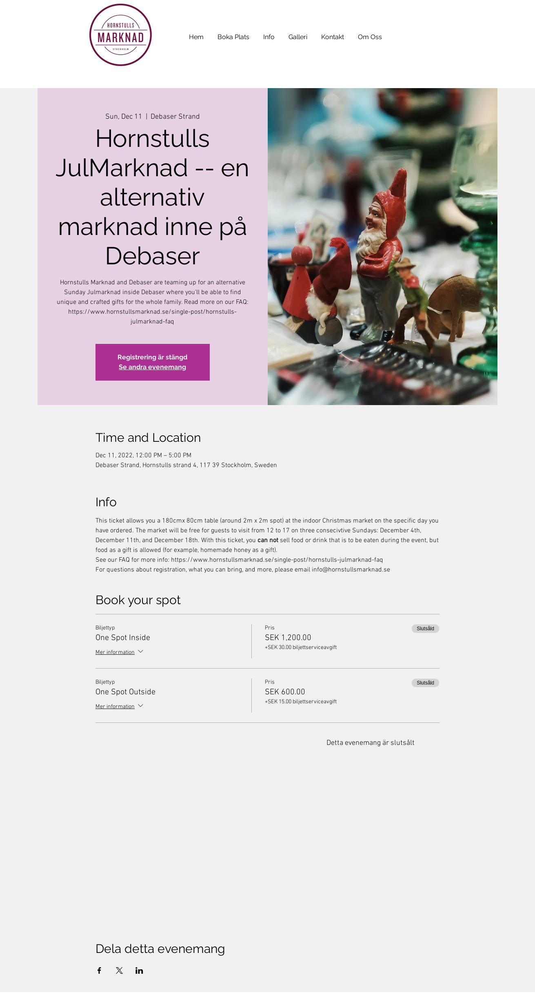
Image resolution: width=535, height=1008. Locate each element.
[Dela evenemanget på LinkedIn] (139, 970)
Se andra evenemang (152, 367)
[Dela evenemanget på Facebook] (99, 970)
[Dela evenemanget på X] (119, 970)
